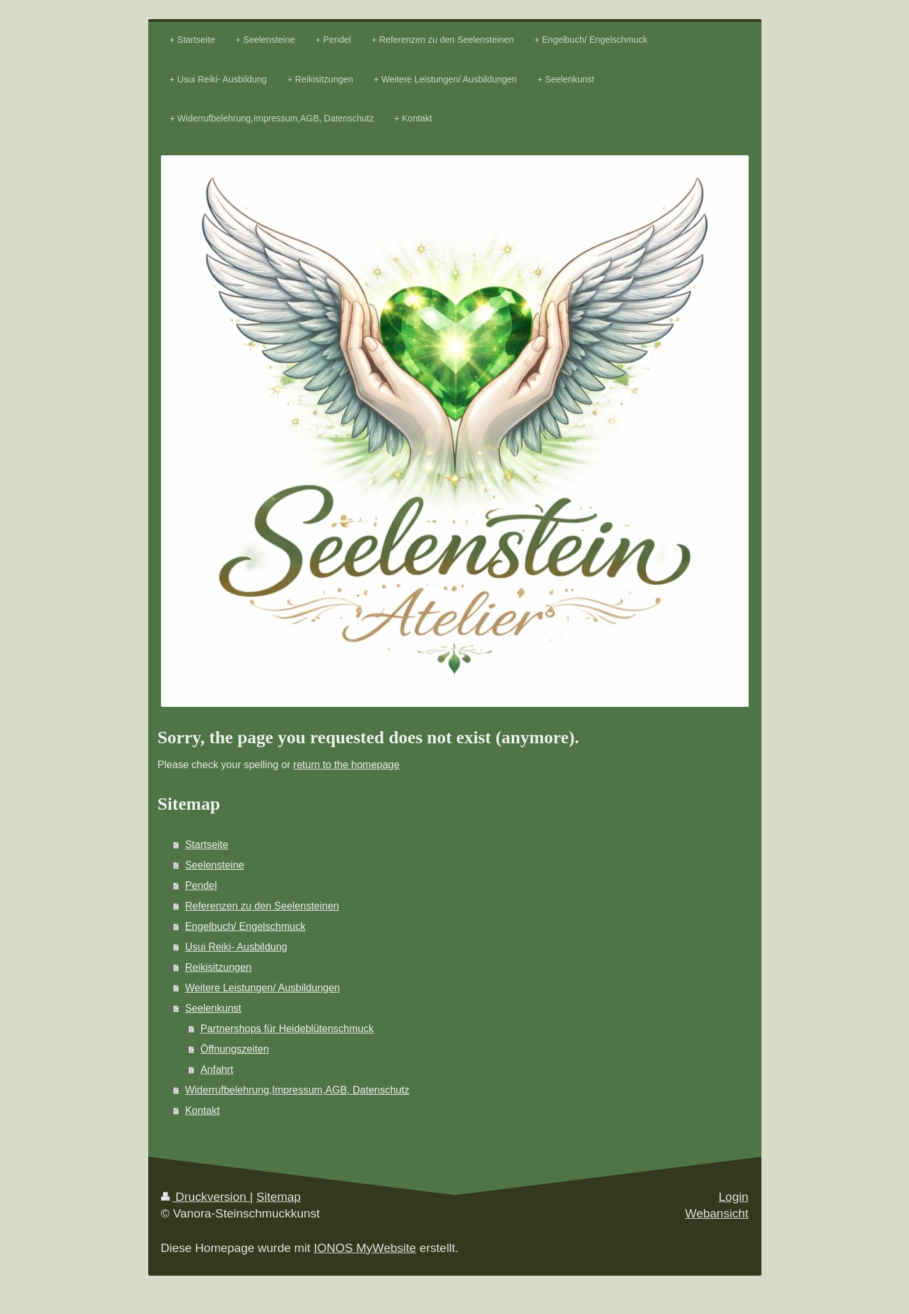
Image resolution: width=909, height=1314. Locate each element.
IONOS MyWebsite (365, 1248)
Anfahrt (217, 1069)
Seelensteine (215, 865)
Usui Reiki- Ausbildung (236, 946)
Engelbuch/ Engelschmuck (245, 926)
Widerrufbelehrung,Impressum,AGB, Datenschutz (297, 1090)
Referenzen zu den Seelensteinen (262, 905)
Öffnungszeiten (235, 1049)
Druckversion (205, 1196)
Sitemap (278, 1196)
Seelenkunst (213, 1008)
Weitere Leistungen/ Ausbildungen (262, 987)
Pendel (201, 885)
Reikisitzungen (218, 967)
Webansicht (717, 1213)
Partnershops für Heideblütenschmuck (287, 1028)
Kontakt (202, 1110)
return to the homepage (346, 764)
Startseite (207, 844)
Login (734, 1196)
